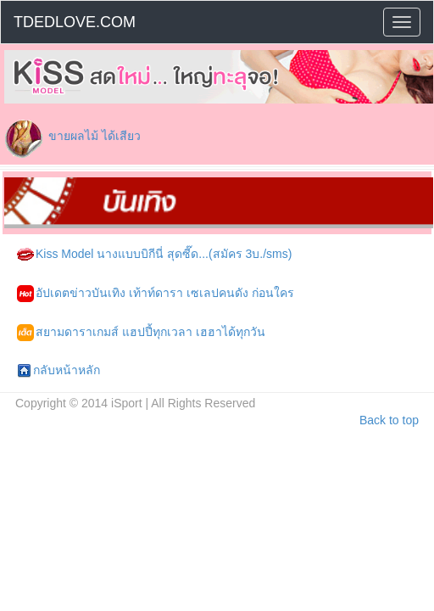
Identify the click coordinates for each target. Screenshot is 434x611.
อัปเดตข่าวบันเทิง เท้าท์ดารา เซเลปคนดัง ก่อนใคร (155, 293)
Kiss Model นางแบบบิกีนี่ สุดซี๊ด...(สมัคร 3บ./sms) (154, 254)
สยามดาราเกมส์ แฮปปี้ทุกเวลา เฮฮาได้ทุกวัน (141, 332)
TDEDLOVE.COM (75, 22)
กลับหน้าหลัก (58, 370)
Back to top (389, 420)
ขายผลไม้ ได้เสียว (94, 136)
